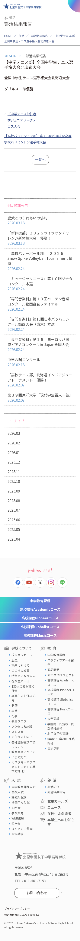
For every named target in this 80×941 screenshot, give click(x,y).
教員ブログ (19, 721)
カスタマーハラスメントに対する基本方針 (23, 766)
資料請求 (17, 834)
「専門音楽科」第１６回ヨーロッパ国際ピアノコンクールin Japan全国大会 (40, 345)
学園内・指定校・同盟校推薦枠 (60, 726)
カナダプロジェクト (60, 675)
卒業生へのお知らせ (61, 821)
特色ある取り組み (23, 676)
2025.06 (13, 519)
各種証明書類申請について (23, 744)
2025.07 (13, 510)
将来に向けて (20, 665)
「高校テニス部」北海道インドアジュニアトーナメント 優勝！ (40, 380)
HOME (8, 36)
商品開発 (53, 669)
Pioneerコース (40, 617)
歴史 (14, 660)
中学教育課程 (40, 600)
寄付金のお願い (22, 737)
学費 (14, 711)
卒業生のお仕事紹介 (23, 698)
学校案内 (17, 813)
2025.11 (13, 471)
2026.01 (13, 452)
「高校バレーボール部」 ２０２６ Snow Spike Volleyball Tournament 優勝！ (40, 261)
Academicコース (40, 609)
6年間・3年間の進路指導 (61, 741)
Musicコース (40, 635)
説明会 (16, 808)
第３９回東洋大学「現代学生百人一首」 (40, 397)
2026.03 (13, 433)
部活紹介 (53, 787)
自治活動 (53, 748)
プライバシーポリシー (17, 908)
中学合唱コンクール (40, 362)
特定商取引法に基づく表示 (19, 915)
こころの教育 (20, 670)
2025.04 (13, 539)
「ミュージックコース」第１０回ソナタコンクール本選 (40, 284)
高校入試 (17, 792)
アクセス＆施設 (22, 726)
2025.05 (13, 529)
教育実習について (23, 752)
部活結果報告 (39, 36)
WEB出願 (18, 818)
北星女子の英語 (57, 733)
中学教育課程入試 (23, 787)
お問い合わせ (37, 893)
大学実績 (53, 718)
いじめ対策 (19, 757)
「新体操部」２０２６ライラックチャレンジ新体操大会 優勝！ (40, 238)
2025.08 (13, 500)
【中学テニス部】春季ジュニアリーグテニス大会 (21, 120)
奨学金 (16, 823)
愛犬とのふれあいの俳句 (40, 220)
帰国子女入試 (20, 802)
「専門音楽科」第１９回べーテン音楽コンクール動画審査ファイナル (40, 304)
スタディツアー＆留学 (60, 662)
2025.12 (13, 462)
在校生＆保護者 (59, 813)
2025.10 (13, 481)
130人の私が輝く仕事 (23, 688)
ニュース (54, 807)
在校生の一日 (20, 681)
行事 (14, 716)
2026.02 (13, 442)
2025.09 (13, 491)
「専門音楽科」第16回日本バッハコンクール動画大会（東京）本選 (40, 324)
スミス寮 (17, 732)
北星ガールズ (57, 801)
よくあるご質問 (22, 829)
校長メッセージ (22, 655)
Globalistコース (40, 626)
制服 (14, 705)
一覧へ (40, 160)
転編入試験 (19, 797)
